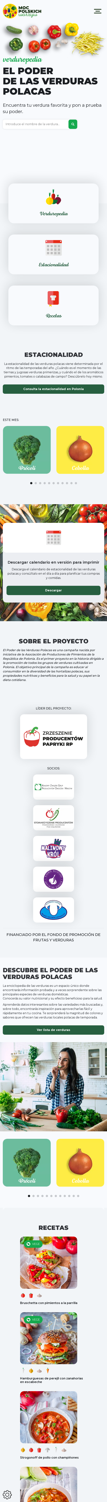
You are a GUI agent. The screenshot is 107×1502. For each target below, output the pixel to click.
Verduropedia (53, 214)
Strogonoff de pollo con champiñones (49, 1457)
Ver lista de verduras (53, 1030)
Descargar (53, 590)
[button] (31, 483)
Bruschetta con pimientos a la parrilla (48, 1303)
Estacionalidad (53, 265)
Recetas (53, 316)
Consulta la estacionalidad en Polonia (53, 389)
